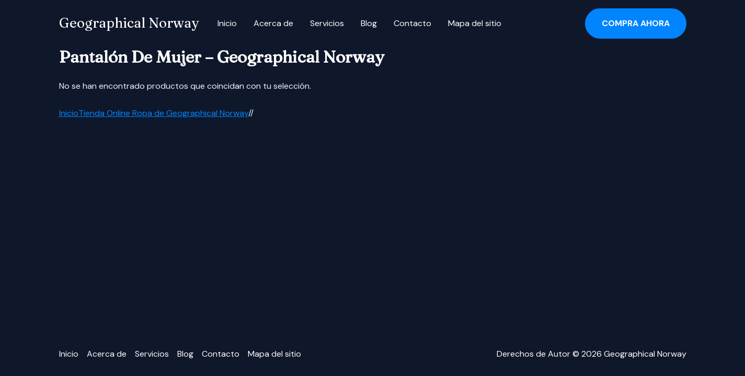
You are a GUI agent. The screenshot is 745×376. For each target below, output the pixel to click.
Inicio (227, 23)
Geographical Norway (129, 23)
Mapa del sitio (474, 23)
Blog (369, 23)
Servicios (327, 23)
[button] (635, 23)
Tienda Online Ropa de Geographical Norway (163, 113)
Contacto (412, 23)
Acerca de (273, 23)
